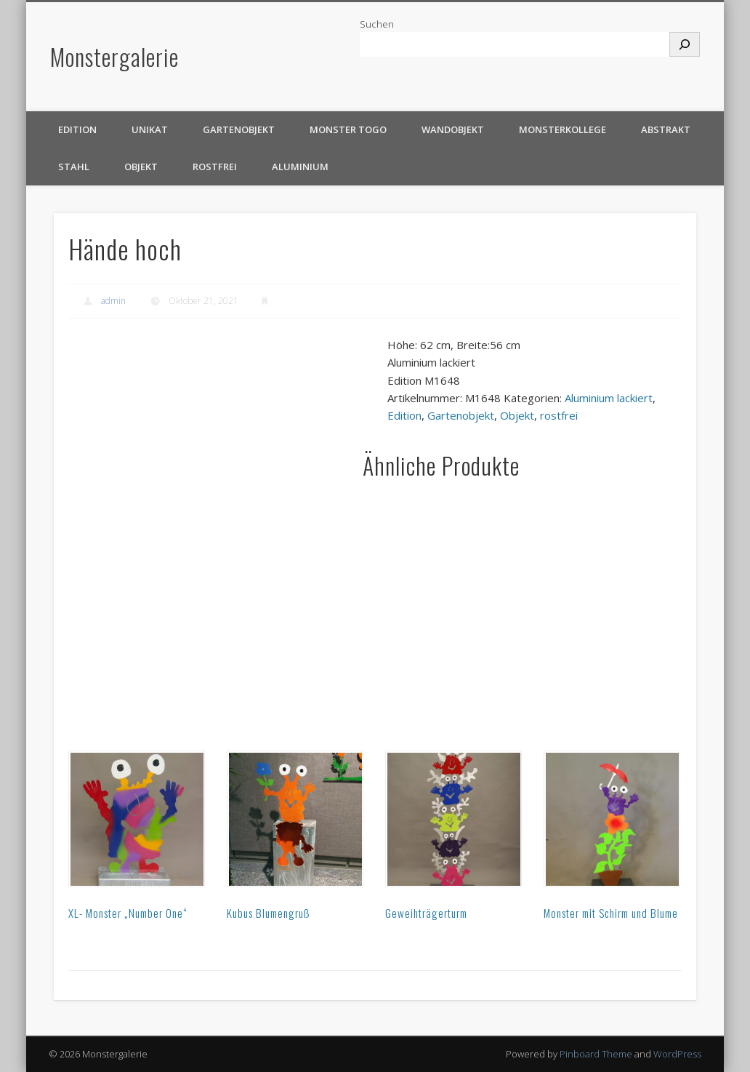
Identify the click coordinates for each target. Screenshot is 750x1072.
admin (113, 301)
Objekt (141, 166)
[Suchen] (684, 44)
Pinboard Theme (596, 1053)
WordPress (677, 1053)
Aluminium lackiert (609, 398)
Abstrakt (665, 129)
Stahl (73, 166)
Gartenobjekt (239, 129)
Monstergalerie (114, 56)
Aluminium (300, 166)
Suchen (377, 24)
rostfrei (215, 166)
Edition (77, 129)
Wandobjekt (453, 129)
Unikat (150, 129)
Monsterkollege (562, 129)
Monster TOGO (348, 129)
